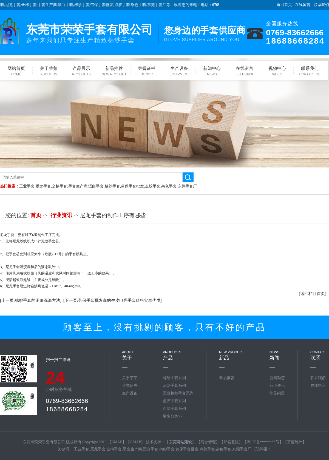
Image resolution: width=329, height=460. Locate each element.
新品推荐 (226, 378)
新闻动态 (277, 378)
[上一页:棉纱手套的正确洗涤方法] (30, 300)
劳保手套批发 (105, 5)
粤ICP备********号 (262, 442)
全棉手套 (32, 5)
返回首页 (284, 5)
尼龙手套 (15, 5)
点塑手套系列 (174, 409)
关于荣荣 (129, 378)
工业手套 (27, 186)
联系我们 (321, 5)
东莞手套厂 (159, 5)
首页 (35, 215)
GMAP (135, 442)
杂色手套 (141, 5)
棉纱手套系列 (174, 378)
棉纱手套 (84, 5)
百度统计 (294, 442)
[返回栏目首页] (312, 293)
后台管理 (208, 442)
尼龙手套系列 (174, 386)
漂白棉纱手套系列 (178, 393)
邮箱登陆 (231, 442)
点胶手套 (125, 5)
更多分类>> (173, 416)
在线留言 (302, 5)
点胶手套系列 (174, 401)
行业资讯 (61, 215)
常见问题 (277, 393)
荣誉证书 (129, 386)
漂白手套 (68, 5)
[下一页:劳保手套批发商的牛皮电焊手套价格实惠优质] (112, 300)
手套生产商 (50, 5)
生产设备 (129, 393)
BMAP (116, 442)
